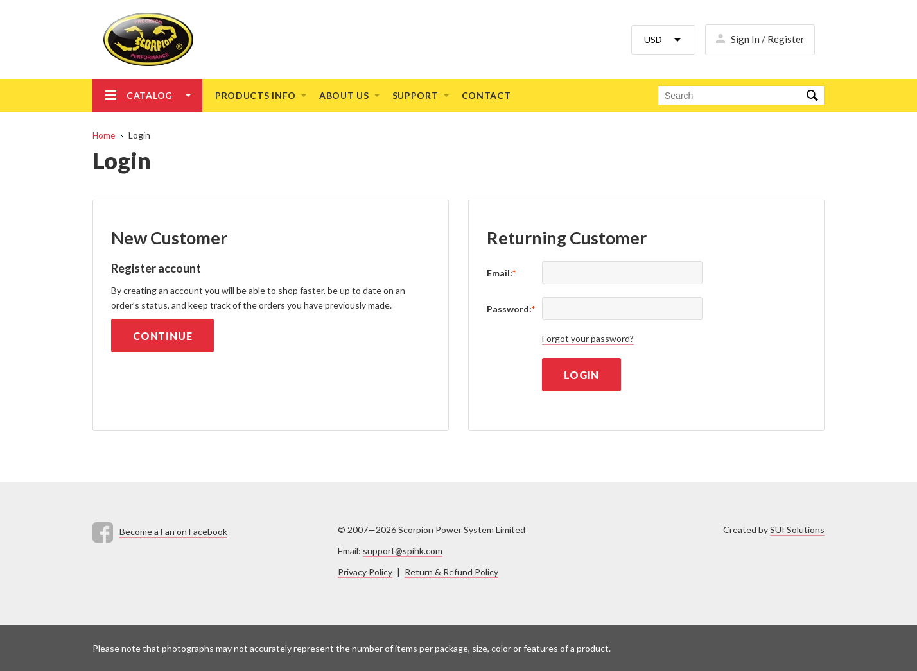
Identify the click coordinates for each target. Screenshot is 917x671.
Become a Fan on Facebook (173, 531)
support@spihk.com (402, 550)
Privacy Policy (365, 571)
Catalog (150, 95)
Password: (511, 308)
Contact (486, 95)
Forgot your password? (588, 338)
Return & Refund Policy (451, 571)
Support (415, 95)
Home (103, 135)
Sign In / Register (768, 39)
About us (344, 95)
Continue (162, 336)
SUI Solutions (797, 529)
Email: (501, 273)
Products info (255, 95)
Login (581, 375)
